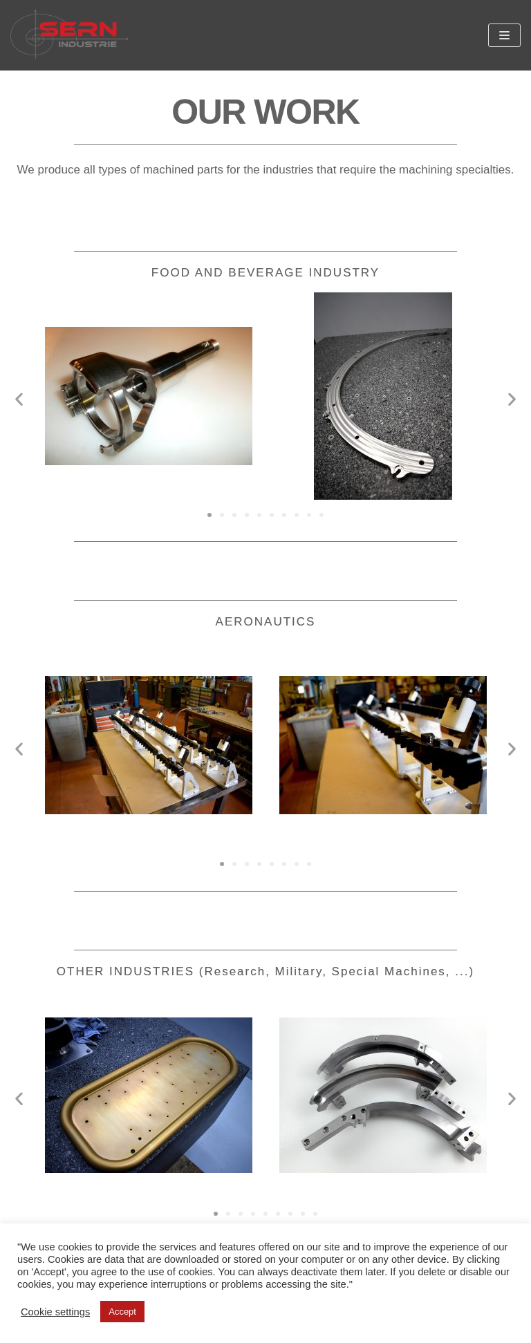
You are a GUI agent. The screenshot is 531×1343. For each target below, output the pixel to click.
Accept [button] (122, 1311)
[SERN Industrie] (69, 35)
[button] (209, 515)
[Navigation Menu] (504, 35)
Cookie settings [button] (55, 1311)
